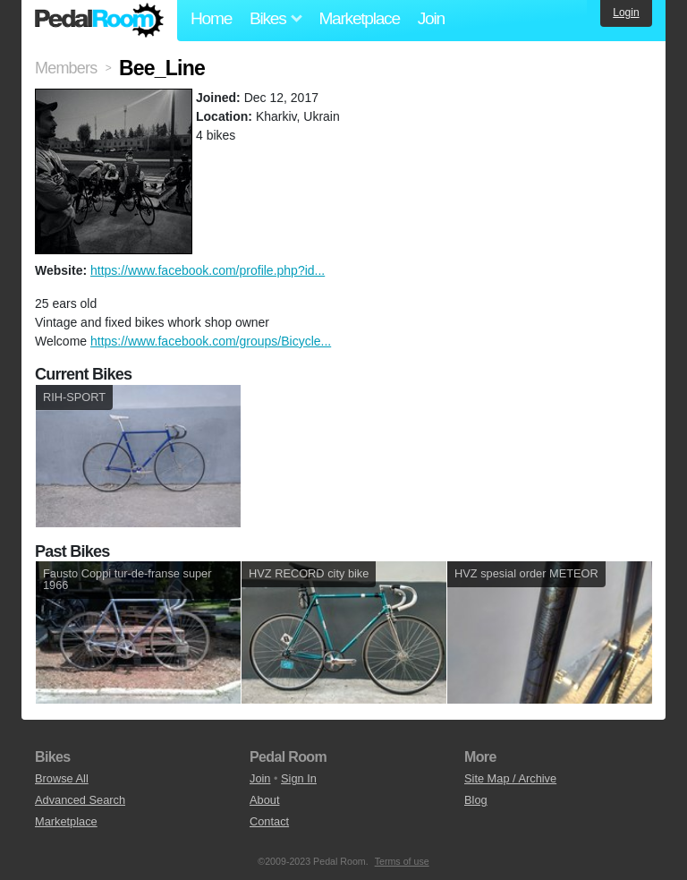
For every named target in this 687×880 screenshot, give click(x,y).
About (264, 800)
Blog (476, 800)
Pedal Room (99, 20)
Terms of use (402, 861)
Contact (269, 821)
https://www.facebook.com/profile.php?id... (207, 270)
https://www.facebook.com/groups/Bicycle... (210, 341)
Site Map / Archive (510, 778)
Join (431, 18)
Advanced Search (80, 800)
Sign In (299, 778)
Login (626, 12)
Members (66, 68)
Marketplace (358, 18)
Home (211, 18)
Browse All (62, 778)
